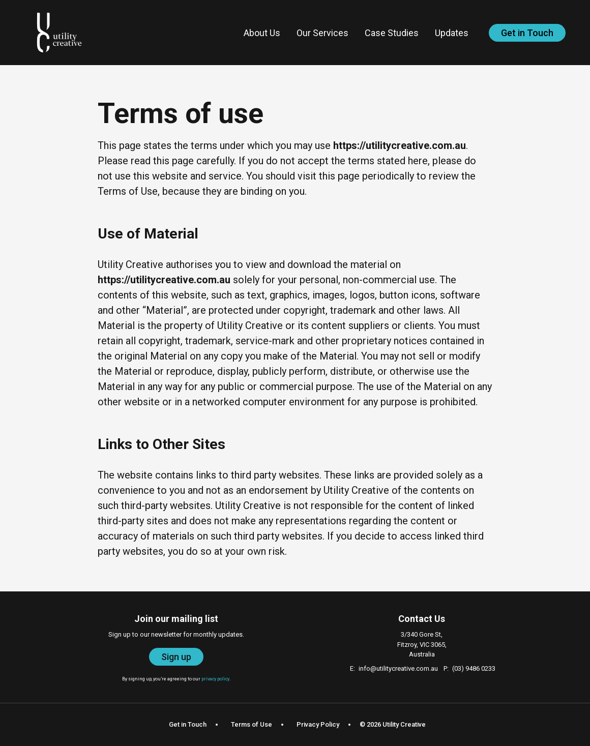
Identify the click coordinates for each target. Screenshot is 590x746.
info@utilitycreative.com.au (398, 668)
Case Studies (392, 32)
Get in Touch (527, 32)
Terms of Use (251, 724)
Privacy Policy (318, 724)
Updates (451, 32)
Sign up (176, 656)
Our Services (322, 32)
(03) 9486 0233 (473, 668)
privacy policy (215, 678)
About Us (262, 32)
